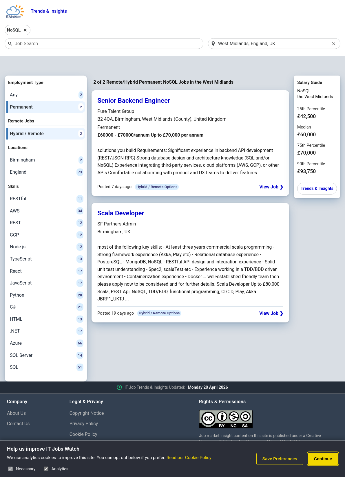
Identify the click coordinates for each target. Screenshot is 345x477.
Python (46, 280)
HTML (46, 304)
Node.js (46, 232)
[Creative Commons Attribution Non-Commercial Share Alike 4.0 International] (268, 402)
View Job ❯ (271, 172)
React (46, 256)
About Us (16, 398)
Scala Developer (120, 198)
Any (46, 80)
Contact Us (18, 409)
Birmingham (46, 145)
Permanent (46, 92)
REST (46, 208)
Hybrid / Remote (46, 118)
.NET (46, 316)
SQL (46, 352)
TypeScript (46, 244)
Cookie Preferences (90, 430)
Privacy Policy (84, 409)
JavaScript (46, 268)
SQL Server (46, 340)
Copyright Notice (87, 398)
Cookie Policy (83, 419)
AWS (46, 196)
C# (46, 292)
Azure (46, 328)
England (46, 157)
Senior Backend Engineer (133, 85)
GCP (46, 220)
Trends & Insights (49, 11)
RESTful (46, 184)
